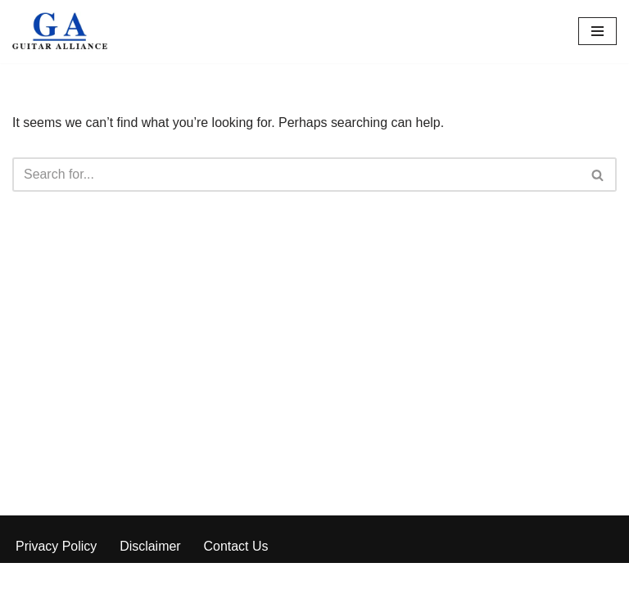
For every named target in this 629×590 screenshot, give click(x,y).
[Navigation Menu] (597, 31)
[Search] (296, 174)
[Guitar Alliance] (61, 31)
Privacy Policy (56, 572)
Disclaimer (151, 572)
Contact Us (236, 572)
